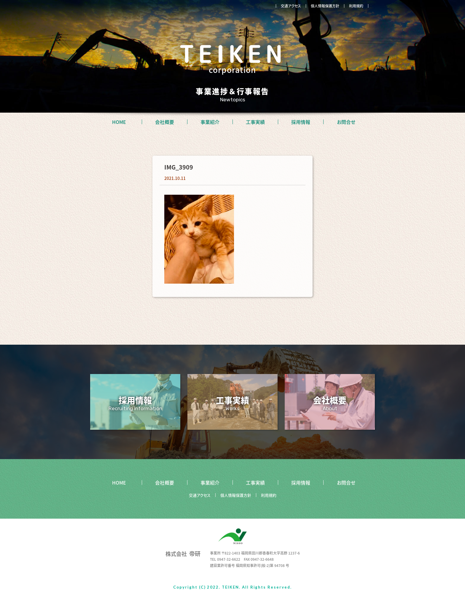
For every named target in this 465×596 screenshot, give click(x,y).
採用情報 (300, 121)
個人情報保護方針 (325, 6)
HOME (119, 121)
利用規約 (356, 6)
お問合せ (346, 121)
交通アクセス (291, 6)
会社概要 (164, 121)
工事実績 (255, 121)
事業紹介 (209, 121)
